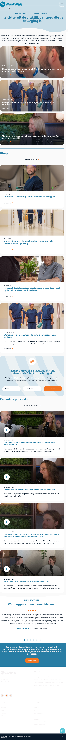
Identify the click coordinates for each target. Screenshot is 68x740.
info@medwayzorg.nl (10, 682)
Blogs (4, 710)
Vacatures (5, 708)
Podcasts (5, 713)
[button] (26, 640)
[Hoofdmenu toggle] (64, 4)
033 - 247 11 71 (9, 679)
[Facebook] (8, 695)
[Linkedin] (4, 695)
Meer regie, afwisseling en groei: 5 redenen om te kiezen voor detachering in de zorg (33, 70)
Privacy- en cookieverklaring (20, 736)
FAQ (4, 716)
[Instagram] (12, 695)
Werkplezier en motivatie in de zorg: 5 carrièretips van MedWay (30, 103)
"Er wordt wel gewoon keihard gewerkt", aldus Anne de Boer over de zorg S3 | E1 (33, 137)
